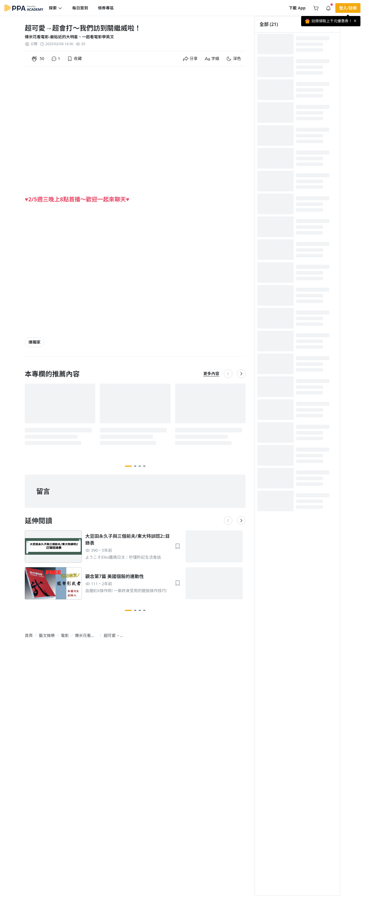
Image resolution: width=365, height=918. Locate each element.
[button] (55, 8)
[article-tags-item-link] (34, 342)
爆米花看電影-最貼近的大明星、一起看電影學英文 (69, 36)
